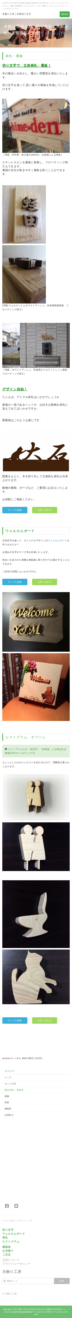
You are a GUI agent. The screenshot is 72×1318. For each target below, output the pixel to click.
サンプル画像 (15, 510)
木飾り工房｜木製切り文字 (16, 14)
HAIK (36, 1314)
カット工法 (10, 1083)
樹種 (7, 1096)
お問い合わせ (45, 510)
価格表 (8, 1108)
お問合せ (9, 1115)
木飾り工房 (22, 1309)
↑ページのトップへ (12, 1220)
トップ (8, 1077)
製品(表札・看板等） (15, 1090)
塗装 (7, 1102)
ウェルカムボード (20, 531)
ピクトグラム (16, 737)
